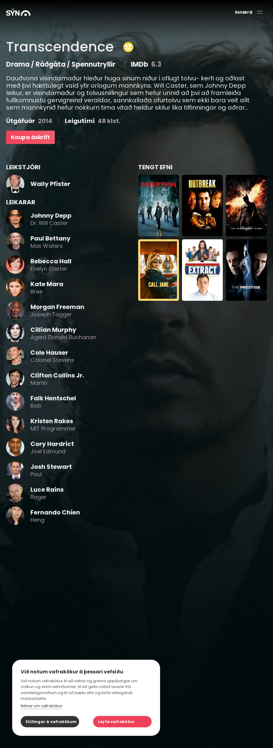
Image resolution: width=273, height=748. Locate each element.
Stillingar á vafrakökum (51, 721)
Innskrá (243, 12)
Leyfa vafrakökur (116, 721)
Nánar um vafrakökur (41, 706)
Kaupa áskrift (30, 137)
